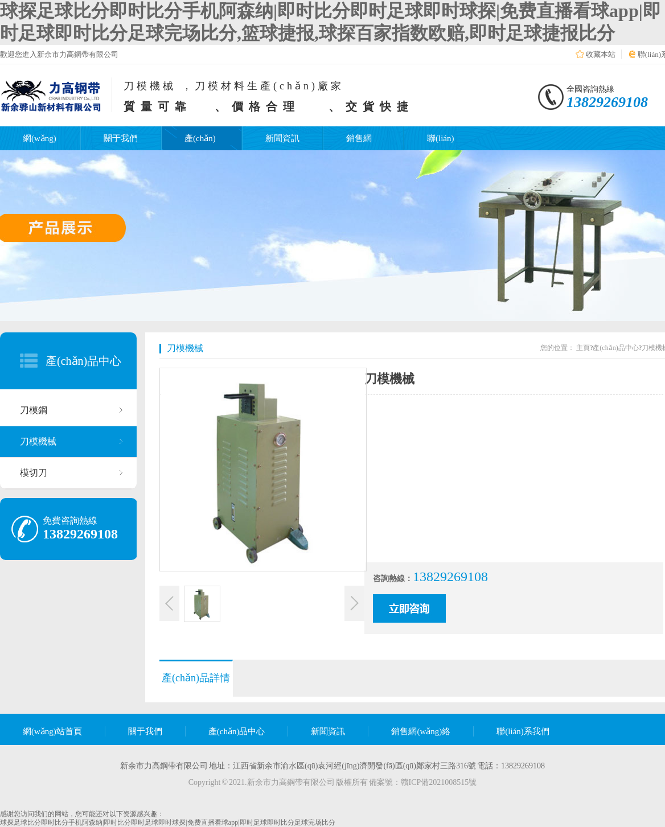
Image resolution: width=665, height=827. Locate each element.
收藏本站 (600, 54)
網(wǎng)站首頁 (52, 731)
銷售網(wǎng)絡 (420, 731)
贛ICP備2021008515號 (439, 782)
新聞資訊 (282, 138)
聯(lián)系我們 (522, 731)
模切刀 (33, 473)
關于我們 (121, 138)
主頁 (583, 348)
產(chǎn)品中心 (83, 361)
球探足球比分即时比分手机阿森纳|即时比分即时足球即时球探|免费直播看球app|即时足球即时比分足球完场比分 (167, 822)
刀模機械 (38, 441)
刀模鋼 (33, 410)
